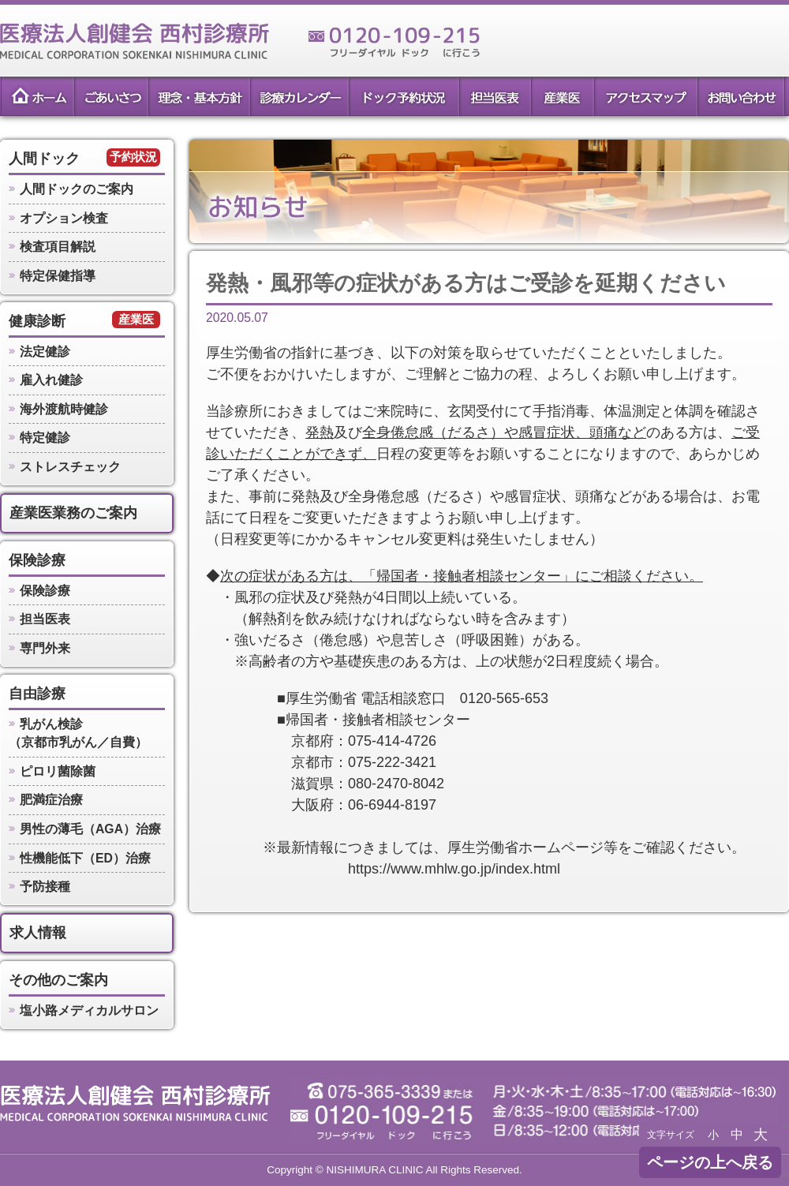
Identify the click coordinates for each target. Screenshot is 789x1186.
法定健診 (45, 351)
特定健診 (45, 437)
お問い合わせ (742, 96)
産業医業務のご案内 (73, 513)
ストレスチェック (70, 466)
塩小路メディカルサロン (89, 1010)
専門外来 (45, 648)
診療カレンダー (298, 96)
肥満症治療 (51, 799)
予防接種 (45, 886)
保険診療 (37, 560)
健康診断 (37, 321)
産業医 (562, 96)
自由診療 (37, 693)
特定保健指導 (57, 275)
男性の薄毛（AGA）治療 (90, 829)
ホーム (36, 96)
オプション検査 (64, 218)
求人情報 (37, 933)
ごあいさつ (110, 96)
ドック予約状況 (403, 96)
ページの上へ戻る (710, 1162)
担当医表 (494, 96)
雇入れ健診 (51, 380)
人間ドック (44, 158)
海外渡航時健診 (64, 409)
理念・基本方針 (198, 96)
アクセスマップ (645, 96)
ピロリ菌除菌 (57, 771)
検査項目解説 (57, 246)
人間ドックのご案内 (76, 189)
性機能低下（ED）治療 (85, 858)
